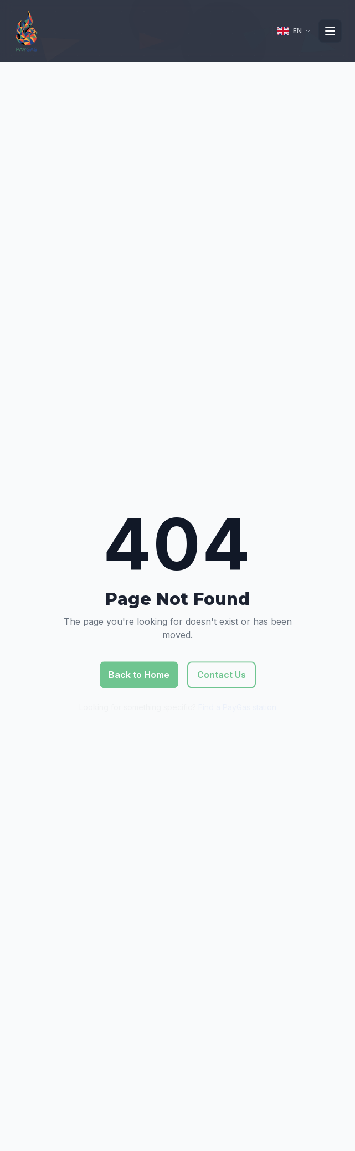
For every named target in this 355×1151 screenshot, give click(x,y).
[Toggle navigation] (330, 31)
